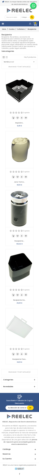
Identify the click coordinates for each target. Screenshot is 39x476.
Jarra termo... (19, 182)
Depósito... (19, 123)
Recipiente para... (19, 359)
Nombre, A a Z (19, 62)
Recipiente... (19, 241)
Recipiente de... (19, 300)
